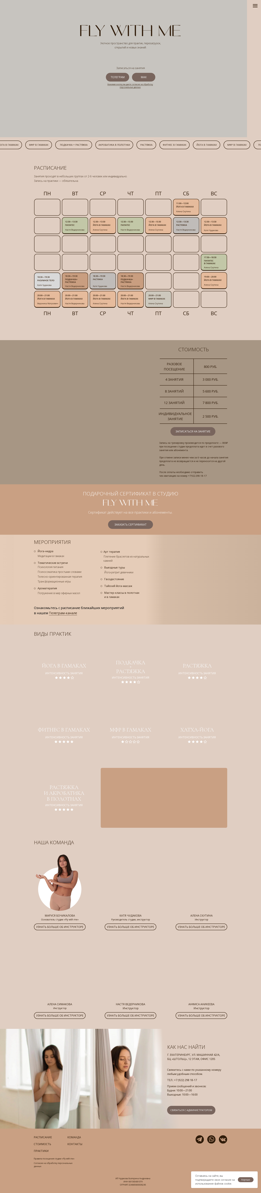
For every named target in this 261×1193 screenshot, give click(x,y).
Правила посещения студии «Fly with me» (54, 1158)
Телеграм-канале (63, 613)
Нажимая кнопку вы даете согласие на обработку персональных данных (130, 85)
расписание (43, 1137)
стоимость (42, 1144)
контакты (74, 1144)
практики (41, 1151)
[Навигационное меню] (255, 5)
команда (74, 1137)
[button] (60, 927)
